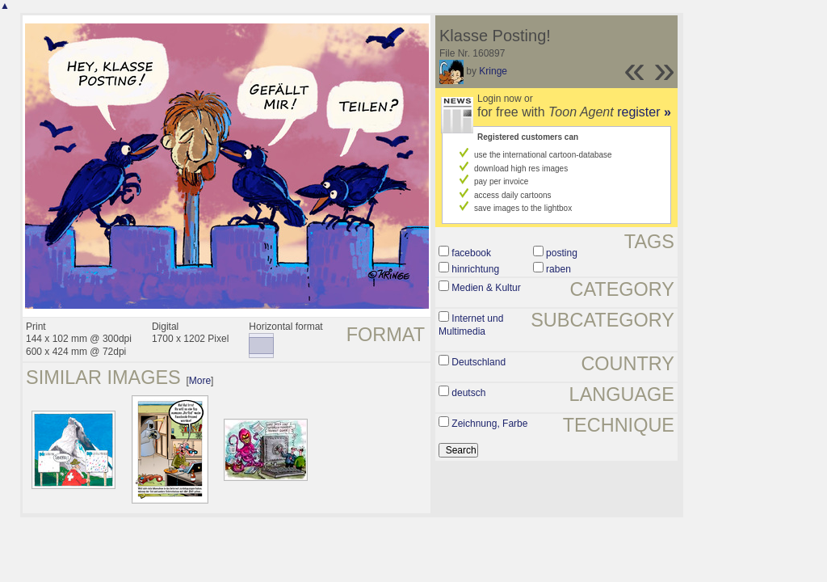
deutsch (468, 393)
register (644, 112)
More (200, 380)
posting (561, 253)
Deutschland (478, 362)
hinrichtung (475, 269)
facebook (471, 253)
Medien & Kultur (485, 287)
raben (558, 269)
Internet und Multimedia (471, 325)
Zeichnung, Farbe (489, 423)
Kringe (493, 71)
